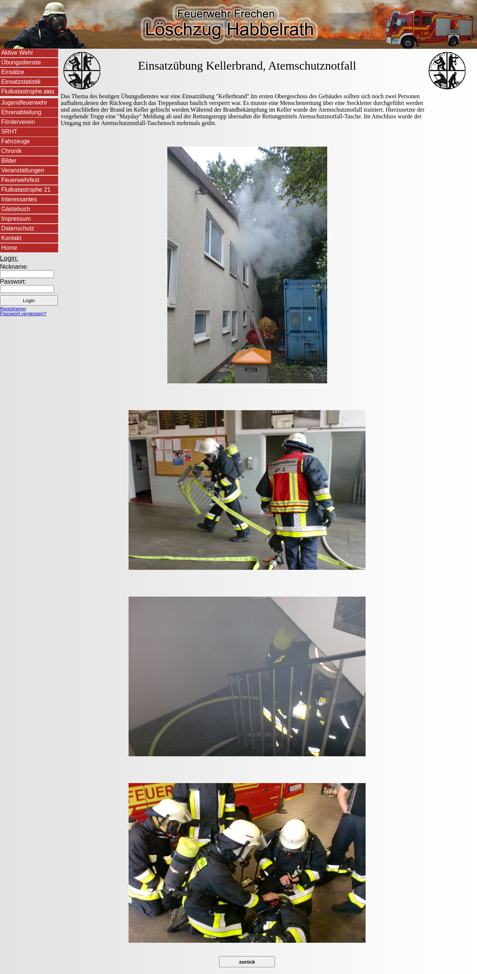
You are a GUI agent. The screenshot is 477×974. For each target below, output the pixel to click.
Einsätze (12, 72)
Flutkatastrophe (27, 91)
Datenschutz (17, 228)
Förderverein (18, 122)
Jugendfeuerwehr (24, 102)
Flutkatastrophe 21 (26, 189)
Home (9, 248)
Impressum (16, 218)
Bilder (8, 160)
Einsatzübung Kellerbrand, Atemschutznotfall (247, 65)
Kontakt (11, 238)
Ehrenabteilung (21, 112)
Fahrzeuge (15, 141)
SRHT (9, 131)
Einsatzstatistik (21, 82)
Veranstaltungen (22, 170)
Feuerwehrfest (20, 180)
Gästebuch (15, 209)
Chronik (11, 151)
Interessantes (19, 199)
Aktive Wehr (17, 53)
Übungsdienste (21, 62)
